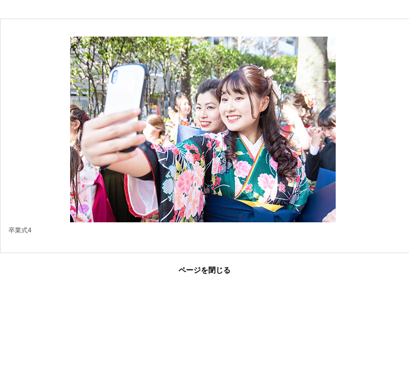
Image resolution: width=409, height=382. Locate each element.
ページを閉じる (204, 270)
